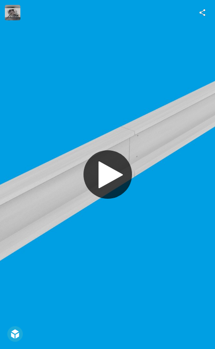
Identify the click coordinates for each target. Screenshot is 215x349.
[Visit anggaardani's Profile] (12, 12)
